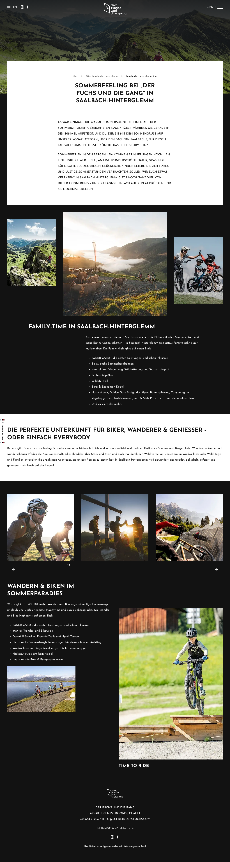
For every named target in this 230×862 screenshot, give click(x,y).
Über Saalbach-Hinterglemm (102, 76)
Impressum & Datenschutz (115, 828)
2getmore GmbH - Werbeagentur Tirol (124, 846)
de (9, 7)
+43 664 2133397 (90, 819)
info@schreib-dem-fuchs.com (126, 819)
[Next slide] (218, 565)
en (15, 7)
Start (75, 76)
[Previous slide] (11, 565)
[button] (40, 527)
